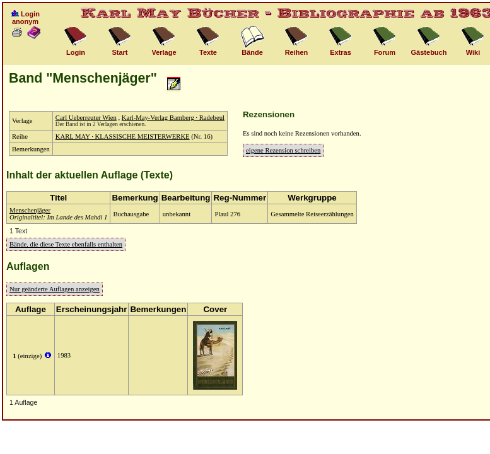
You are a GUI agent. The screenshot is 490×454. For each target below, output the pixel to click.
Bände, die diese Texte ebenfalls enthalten (65, 244)
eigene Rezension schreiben (283, 150)
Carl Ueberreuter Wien (86, 117)
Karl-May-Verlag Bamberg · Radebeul (173, 117)
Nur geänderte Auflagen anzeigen (54, 289)
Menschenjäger (29, 210)
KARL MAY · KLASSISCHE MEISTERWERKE (122, 136)
